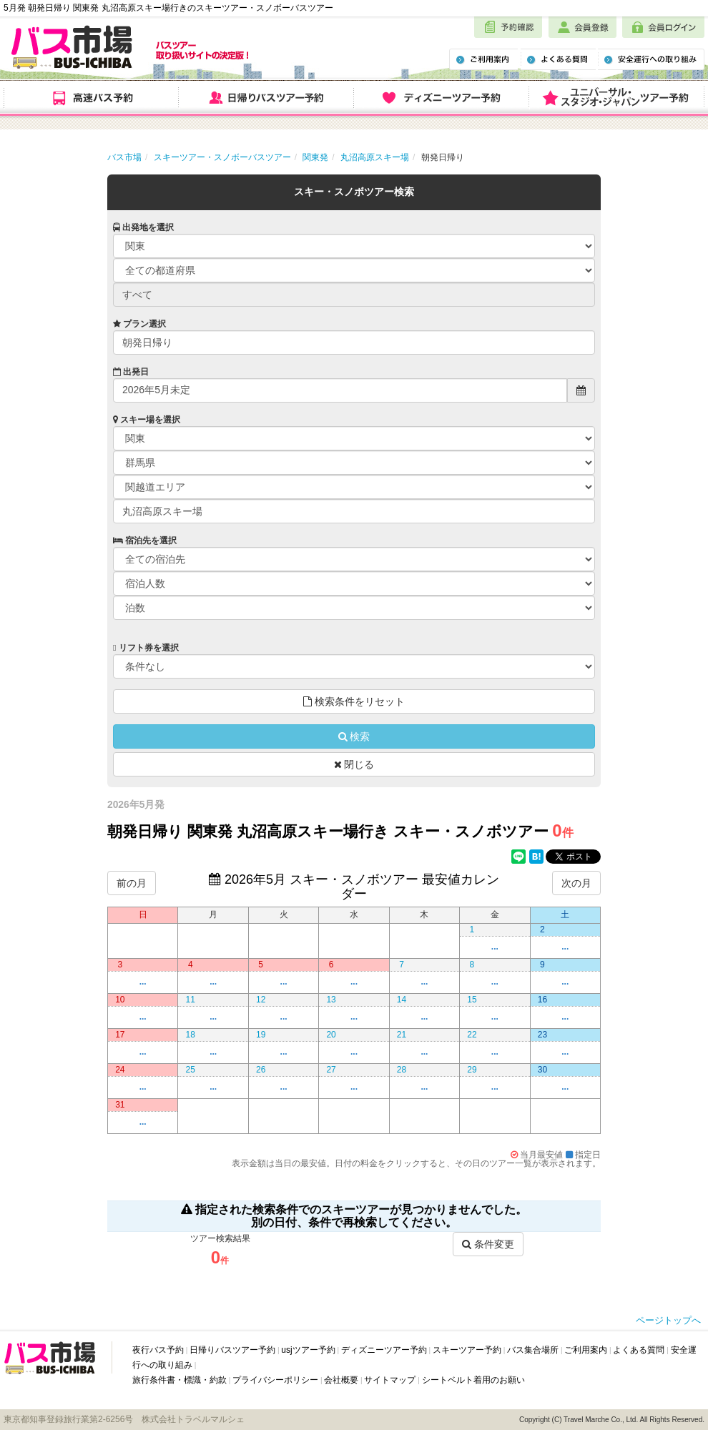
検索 (354, 736)
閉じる (354, 764)
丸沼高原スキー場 (374, 157)
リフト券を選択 (146, 648)
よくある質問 (638, 1350)
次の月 (576, 883)
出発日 (131, 372)
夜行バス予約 (158, 1350)
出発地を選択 (143, 227)
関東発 (315, 157)
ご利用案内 (585, 1350)
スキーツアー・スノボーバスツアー (222, 157)
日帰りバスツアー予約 (232, 1350)
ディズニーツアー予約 (384, 1350)
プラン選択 (139, 324)
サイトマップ (390, 1380)
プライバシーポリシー (275, 1380)
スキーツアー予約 (467, 1350)
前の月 (132, 883)
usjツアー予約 (308, 1350)
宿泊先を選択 (145, 541)
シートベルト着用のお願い (473, 1380)
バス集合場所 (533, 1350)
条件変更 (488, 1244)
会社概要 (341, 1380)
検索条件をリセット (354, 701)
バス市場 (124, 157)
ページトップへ (668, 1320)
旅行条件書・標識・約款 (179, 1380)
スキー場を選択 (146, 420)
